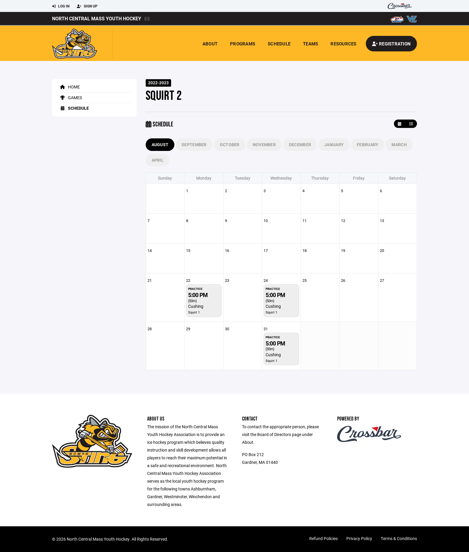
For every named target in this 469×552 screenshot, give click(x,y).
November (264, 144)
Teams (310, 44)
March (399, 144)
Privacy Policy (359, 538)
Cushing (195, 306)
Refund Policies (323, 538)
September (194, 144)
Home (69, 87)
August (160, 144)
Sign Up (87, 6)
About (209, 44)
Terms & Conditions (399, 538)
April (158, 160)
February (367, 144)
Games (70, 97)
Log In (60, 6)
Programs (242, 44)
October (230, 144)
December (300, 144)
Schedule (279, 44)
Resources (343, 44)
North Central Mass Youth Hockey (96, 18)
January (334, 144)
